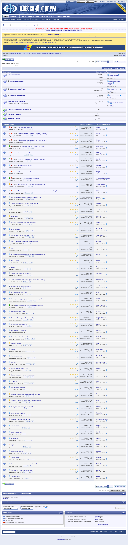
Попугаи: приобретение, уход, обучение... (24, 222)
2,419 (90, 349)
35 (30, 446)
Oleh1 (10, 282)
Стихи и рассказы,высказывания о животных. (25, 210)
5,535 (90, 324)
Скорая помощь (113, 75)
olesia (10, 345)
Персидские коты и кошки (19, 324)
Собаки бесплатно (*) (24, 172)
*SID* (10, 434)
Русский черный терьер (18, 311)
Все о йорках (15, 261)
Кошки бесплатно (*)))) (24, 165)
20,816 (90, 381)
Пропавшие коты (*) (23, 153)
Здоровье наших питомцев (16, 102)
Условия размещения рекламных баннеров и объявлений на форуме (64, 30)
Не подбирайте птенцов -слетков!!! (22, 407)
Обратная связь (93, 531)
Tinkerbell (11, 421)
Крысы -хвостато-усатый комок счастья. (23, 375)
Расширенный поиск (118, 19)
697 (30, 224)
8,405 (90, 305)
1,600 (90, 362)
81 (33, 364)
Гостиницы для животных (19, 292)
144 (31, 180)
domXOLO (11, 186)
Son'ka (10, 326)
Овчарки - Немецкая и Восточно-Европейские (25, 318)
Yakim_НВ (11, 148)
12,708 (90, 470)
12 (31, 294)
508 (91, 451)
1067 (32, 205)
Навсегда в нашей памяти (18, 89)
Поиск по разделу (119, 68)
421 (34, 307)
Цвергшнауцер (15, 229)
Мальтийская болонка (18, 387)
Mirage (10, 371)
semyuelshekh (13, 332)
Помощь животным (86, 28)
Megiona (5, 55)
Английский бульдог (17, 451)
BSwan (11, 180)
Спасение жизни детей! (56, 28)
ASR (10, 288)
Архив (117, 531)
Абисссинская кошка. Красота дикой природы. (26, 394)
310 (31, 370)
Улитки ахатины (16, 457)
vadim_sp (11, 339)
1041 (32, 383)
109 (33, 459)
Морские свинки (16, 343)
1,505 (90, 387)
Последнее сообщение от (103, 124)
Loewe (10, 415)
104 (32, 231)
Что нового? (14, 16)
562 (33, 148)
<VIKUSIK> (12, 352)
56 (32, 396)
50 (31, 154)
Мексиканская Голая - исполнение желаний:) (31, 184)
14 (33, 313)
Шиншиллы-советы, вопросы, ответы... (23, 235)
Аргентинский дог (16, 432)
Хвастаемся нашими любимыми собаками (29, 305)
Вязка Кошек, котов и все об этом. (33, 146)
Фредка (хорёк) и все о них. (19, 368)
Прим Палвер (12, 301)
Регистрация (121, 1)
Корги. (13, 445)
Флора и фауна (32, 25)
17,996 (90, 343)
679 (33, 256)
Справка (19, 19)
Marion (10, 320)
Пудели (13, 362)
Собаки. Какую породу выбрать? (21, 286)
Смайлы (97, 518)
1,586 (90, 425)
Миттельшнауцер (16, 356)
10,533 (90, 419)
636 (31, 472)
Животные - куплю (14, 118)
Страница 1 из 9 (102, 61)
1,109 (90, 393)
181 (91, 406)
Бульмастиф (15, 426)
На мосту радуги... (114, 89)
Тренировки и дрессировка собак (21, 470)
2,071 (90, 228)
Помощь (102, 1)
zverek (10, 212)
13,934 (90, 222)
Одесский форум (61, 539)
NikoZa (11, 250)
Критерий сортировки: (26, 506)
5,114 (90, 216)
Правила (23, 16)
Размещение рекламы (106, 531)
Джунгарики (14, 216)
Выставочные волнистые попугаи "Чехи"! (24, 464)
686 (91, 444)
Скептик (11, 377)
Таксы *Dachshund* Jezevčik (20, 337)
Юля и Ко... (12, 459)
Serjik (10, 244)
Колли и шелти (15, 476)
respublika (12, 256)
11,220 (90, 146)
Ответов (82, 124)
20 (91, 432)
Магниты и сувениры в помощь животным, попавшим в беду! (37, 191)
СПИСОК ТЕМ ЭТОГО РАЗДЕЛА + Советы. (31, 159)
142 (30, 288)
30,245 (90, 317)
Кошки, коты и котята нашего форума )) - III (25, 203)
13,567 (90, 254)
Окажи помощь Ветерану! (71, 28)
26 (30, 453)
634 (91, 209)
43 (32, 192)
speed (10, 453)
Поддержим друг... (114, 96)
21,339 (90, 203)
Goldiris (11, 478)
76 (30, 243)
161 (31, 250)
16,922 (90, 235)
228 (91, 292)
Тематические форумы (18, 25)
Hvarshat (11, 440)
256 (32, 218)
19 (91, 165)
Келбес (11, 390)
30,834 (90, 260)
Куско (10, 447)
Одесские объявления (63, 16)
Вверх (123, 490)
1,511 (90, 241)
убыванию (49, 508)
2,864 (90, 178)
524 (91, 279)
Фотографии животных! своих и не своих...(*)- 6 (26, 197)
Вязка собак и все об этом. (30, 178)
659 (91, 184)
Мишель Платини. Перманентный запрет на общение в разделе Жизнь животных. (36, 54)
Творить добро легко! (42, 28)
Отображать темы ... (8, 506)
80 (29, 427)
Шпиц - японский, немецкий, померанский (24, 241)
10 (31, 408)
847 (33, 237)
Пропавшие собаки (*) (24, 127)
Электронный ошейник (18, 413)
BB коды (97, 516)
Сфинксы (14, 381)
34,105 (123, 55)
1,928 (90, 140)
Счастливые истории (16, 81)
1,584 (90, 438)
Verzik (10, 263)
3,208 (90, 248)
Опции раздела (108, 68)
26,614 (90, 374)
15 (31, 275)
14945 (32, 199)
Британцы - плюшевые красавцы (21, 419)
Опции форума (46, 19)
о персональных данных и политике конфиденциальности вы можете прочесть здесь (33, 42)
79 (91, 159)
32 (30, 212)
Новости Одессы (33, 16)
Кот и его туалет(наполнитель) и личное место (26, 400)
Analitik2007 (12, 364)
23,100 (90, 336)
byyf (10, 428)
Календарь (26, 19)
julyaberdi (11, 396)
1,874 (90, 400)
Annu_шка (12, 237)
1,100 (90, 463)
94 (29, 402)
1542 (31, 262)
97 (31, 142)
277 (31, 326)
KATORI (11, 409)
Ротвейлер (14, 438)
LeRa (10, 402)
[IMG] (96, 519)
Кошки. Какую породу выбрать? (21, 273)
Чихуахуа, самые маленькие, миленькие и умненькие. (28, 254)
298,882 (89, 197)
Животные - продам (14, 114)
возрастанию (39, 508)
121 (33, 351)
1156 (33, 338)
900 (30, 345)
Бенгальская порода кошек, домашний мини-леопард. (28, 280)
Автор (12, 124)
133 (34, 358)
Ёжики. (13, 267)
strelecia (11, 383)
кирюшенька (12, 358)
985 (91, 152)
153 (91, 267)
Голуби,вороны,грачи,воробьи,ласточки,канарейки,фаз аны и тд (31, 299)
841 (91, 190)
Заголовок (6, 124)
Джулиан (11, 193)
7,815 (90, 133)
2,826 (90, 286)
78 (91, 413)
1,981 (90, 127)
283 (91, 273)
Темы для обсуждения (17, 95)
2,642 (90, 355)
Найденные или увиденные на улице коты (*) (32, 140)
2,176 (90, 457)
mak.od (11, 472)
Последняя (121, 62)
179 (91, 476)
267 (91, 311)
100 (32, 129)
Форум (6, 16)
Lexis (10, 224)
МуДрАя (11, 269)
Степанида (12, 313)
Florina (11, 466)
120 (35, 300)
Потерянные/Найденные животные (19, 110)
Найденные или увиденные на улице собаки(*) (32, 134)
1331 (32, 377)
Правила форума (103, 524)
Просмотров (89, 124)
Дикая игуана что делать (19, 330)
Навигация (56, 19)
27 (30, 281)
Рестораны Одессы (47, 16)
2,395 (90, 298)
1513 (31, 319)
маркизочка (12, 307)
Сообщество (35, 19)
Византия (11, 231)
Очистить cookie (111, 1)
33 (32, 186)
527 (32, 421)
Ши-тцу (13, 349)
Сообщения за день (9, 19)
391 (32, 135)
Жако (12, 248)
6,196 (90, 368)
